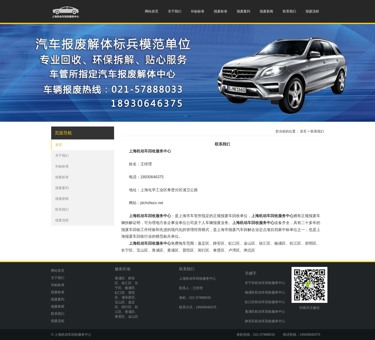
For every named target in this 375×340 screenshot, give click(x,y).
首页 (58, 145)
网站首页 (151, 11)
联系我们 (289, 11)
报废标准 (220, 11)
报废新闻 (266, 11)
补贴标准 (197, 11)
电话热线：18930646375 (301, 334)
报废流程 (312, 11)
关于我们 (174, 11)
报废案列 (243, 11)
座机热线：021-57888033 (256, 334)
